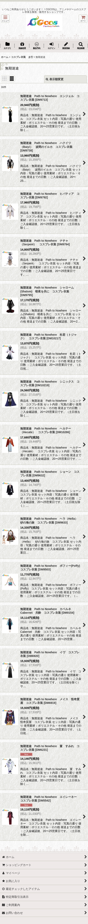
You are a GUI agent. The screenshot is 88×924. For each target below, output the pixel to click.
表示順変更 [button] (55, 79)
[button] (5, 18)
